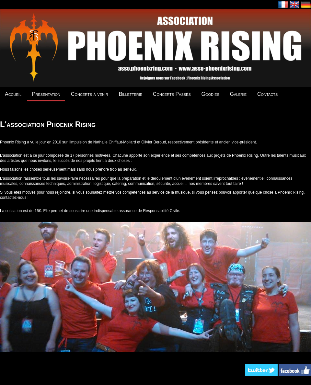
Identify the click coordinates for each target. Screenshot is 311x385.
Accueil (13, 94)
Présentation (46, 94)
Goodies (210, 94)
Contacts (267, 94)
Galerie (238, 94)
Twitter (261, 370)
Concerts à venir (89, 94)
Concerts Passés (172, 94)
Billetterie (130, 94)
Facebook (295, 370)
